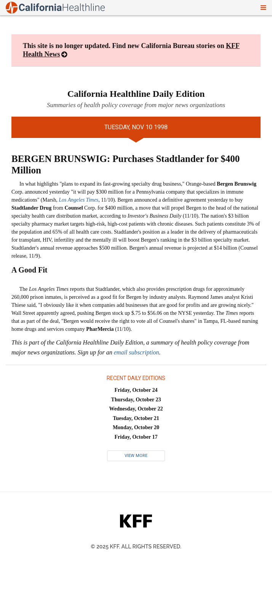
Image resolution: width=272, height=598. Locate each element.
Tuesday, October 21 (136, 418)
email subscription (136, 352)
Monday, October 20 (136, 427)
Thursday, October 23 (136, 399)
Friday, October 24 (136, 390)
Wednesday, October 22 (136, 409)
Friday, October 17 (136, 437)
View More (136, 455)
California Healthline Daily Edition (136, 94)
